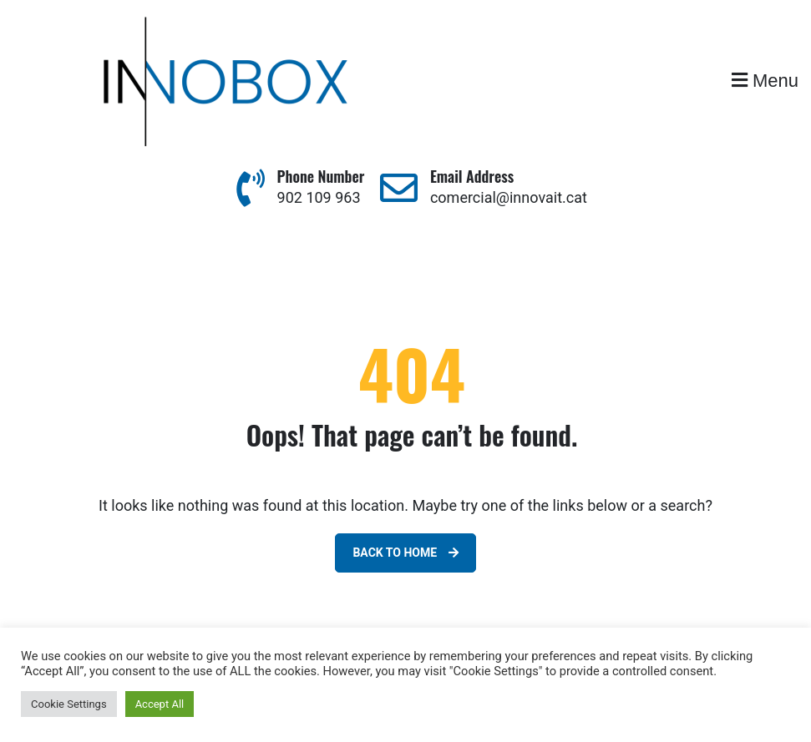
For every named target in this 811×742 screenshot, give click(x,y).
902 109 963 (319, 197)
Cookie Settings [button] (69, 704)
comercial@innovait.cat (508, 197)
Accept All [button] (160, 704)
